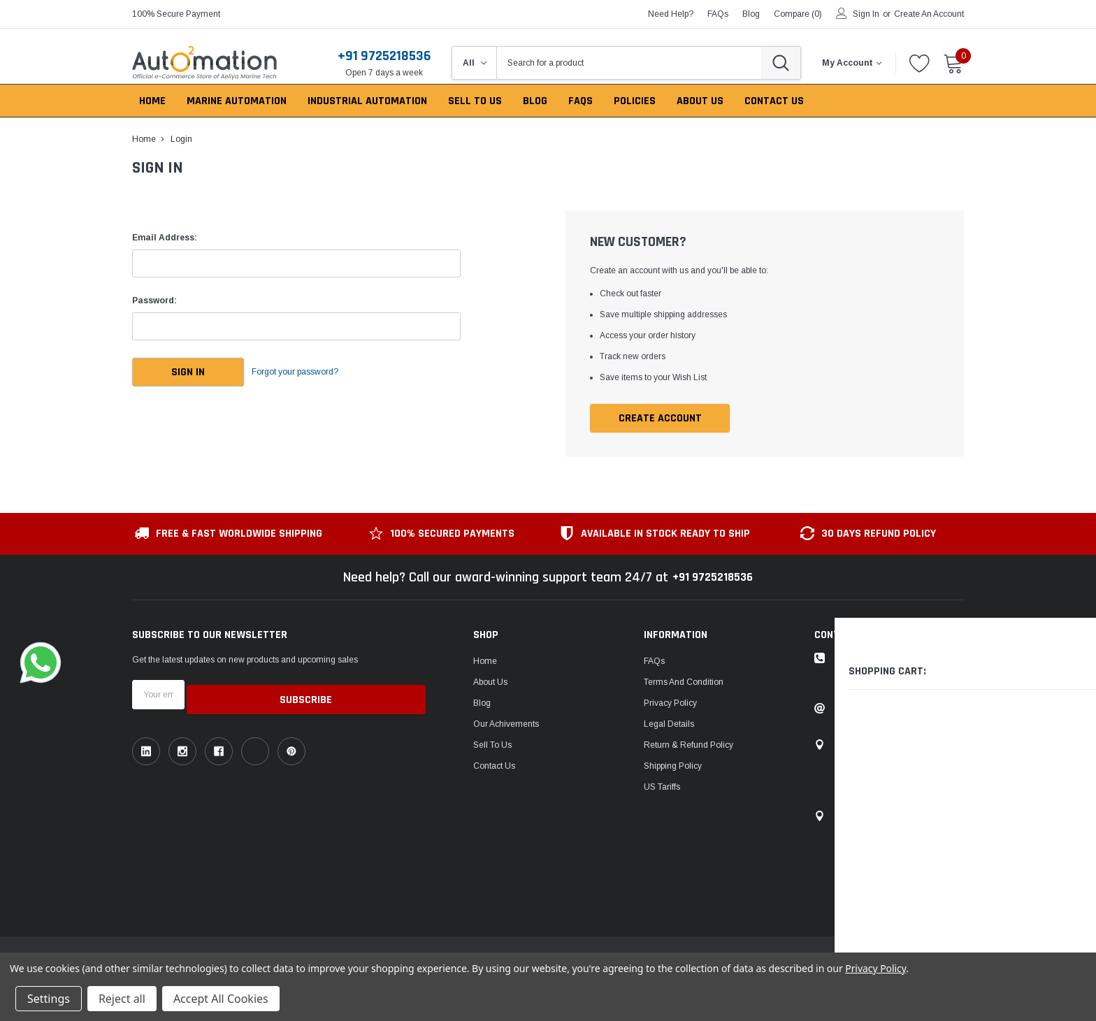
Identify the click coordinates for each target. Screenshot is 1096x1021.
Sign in (866, 14)
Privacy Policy (670, 704)
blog (751, 14)
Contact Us (494, 767)
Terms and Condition (683, 683)
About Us (490, 683)
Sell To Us (492, 746)
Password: (154, 300)
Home (485, 662)
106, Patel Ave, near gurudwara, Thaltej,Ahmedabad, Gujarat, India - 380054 (896, 845)
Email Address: (164, 237)
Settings (48, 998)
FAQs (717, 14)
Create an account (929, 14)
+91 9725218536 (384, 56)
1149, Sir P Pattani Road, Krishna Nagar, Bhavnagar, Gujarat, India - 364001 (898, 773)
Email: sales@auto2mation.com (896, 709)
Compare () (798, 14)
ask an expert (872, 680)
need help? (670, 14)
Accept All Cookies (220, 998)
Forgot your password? (310, 372)
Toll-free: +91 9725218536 (885, 659)
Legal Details (669, 725)
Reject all (122, 998)
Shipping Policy (673, 767)
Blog (482, 704)
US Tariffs (662, 787)
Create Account (660, 419)
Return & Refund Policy (688, 746)
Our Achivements (506, 725)
